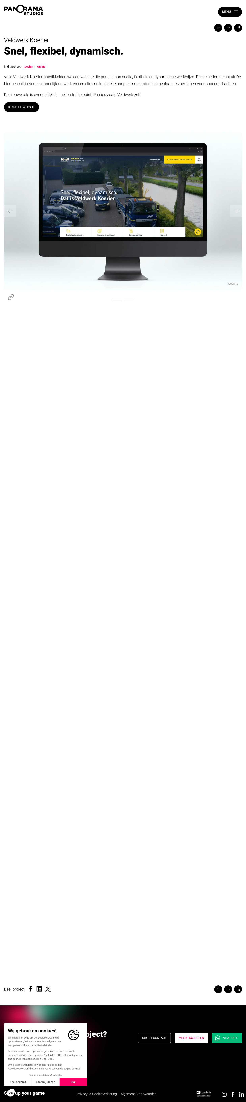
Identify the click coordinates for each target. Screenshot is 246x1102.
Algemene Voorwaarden (138, 1094)
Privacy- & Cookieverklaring (97, 1094)
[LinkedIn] (39, 988)
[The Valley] (228, 28)
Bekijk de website (21, 107)
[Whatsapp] (227, 1038)
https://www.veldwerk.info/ (11, 297)
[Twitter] (48, 988)
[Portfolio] (238, 28)
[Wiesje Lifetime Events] (218, 28)
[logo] (23, 10)
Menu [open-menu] (226, 12)
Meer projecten (191, 1038)
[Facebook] (30, 988)
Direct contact (154, 1038)
